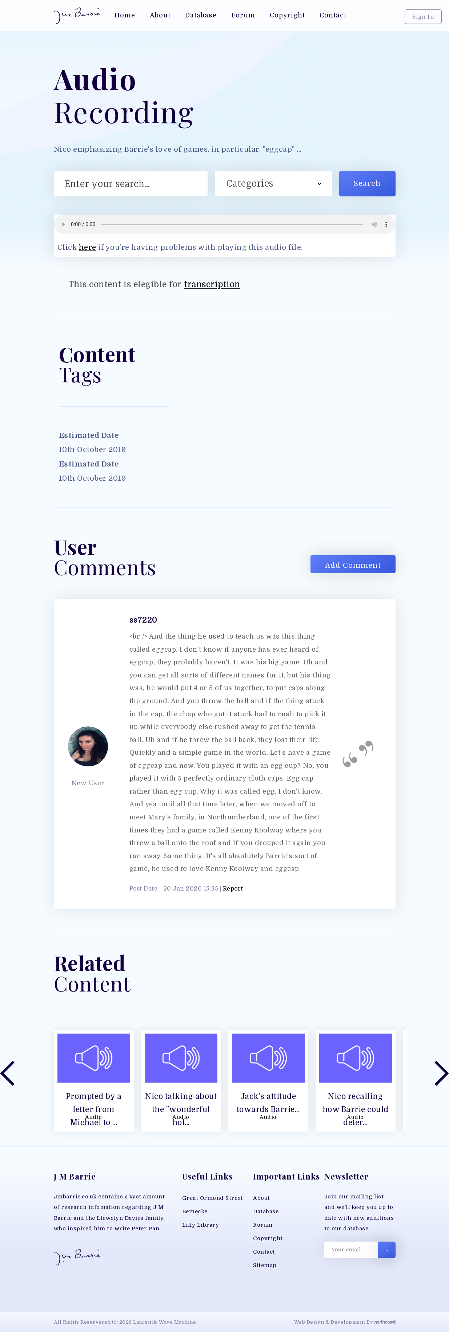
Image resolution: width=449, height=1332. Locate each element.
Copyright (268, 1238)
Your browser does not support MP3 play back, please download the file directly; (225, 224)
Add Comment (353, 565)
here (87, 247)
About (261, 1198)
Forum (263, 1225)
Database (265, 1212)
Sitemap (265, 1265)
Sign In (423, 17)
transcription (212, 284)
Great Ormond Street (212, 1198)
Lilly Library (200, 1225)
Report (233, 888)
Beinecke (195, 1212)
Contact (264, 1252)
